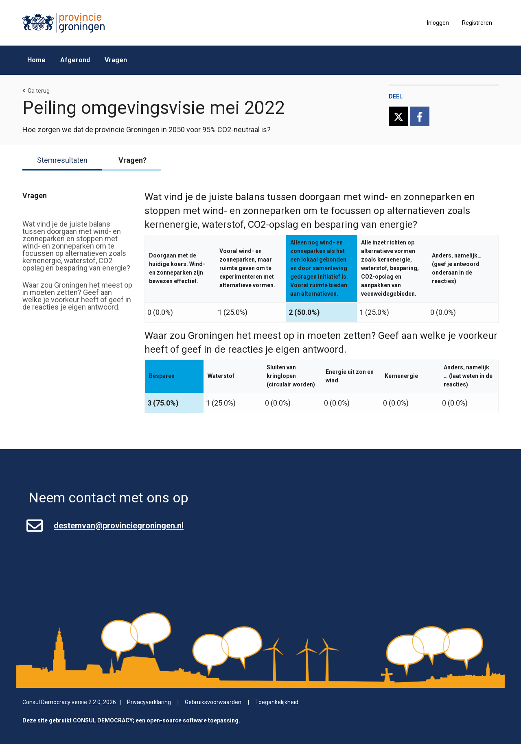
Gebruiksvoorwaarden (213, 702)
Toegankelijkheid (276, 702)
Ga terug (36, 91)
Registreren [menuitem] (477, 23)
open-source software (177, 720)
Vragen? (132, 160)
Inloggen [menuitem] (438, 23)
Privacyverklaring (149, 702)
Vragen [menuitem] (116, 60)
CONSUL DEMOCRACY (103, 720)
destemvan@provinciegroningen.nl (119, 525)
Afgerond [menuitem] (75, 60)
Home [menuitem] (36, 60)
